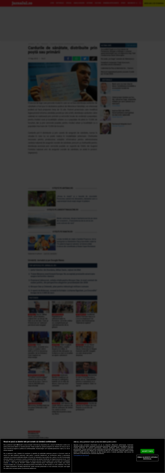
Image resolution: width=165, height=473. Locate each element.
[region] (82, 455)
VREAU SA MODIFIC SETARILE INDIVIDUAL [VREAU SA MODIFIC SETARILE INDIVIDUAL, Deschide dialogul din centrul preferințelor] (147, 458)
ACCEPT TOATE (147, 451)
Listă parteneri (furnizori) (81, 455)
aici (10, 462)
